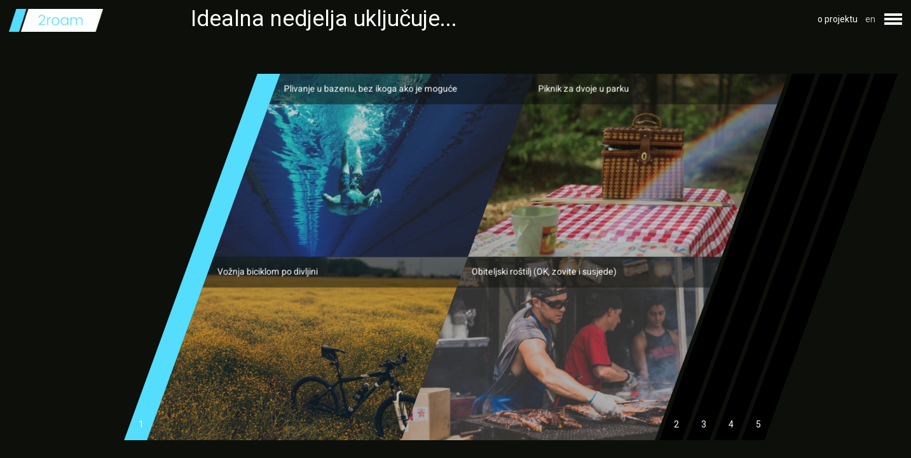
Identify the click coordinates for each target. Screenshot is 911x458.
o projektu (838, 19)
